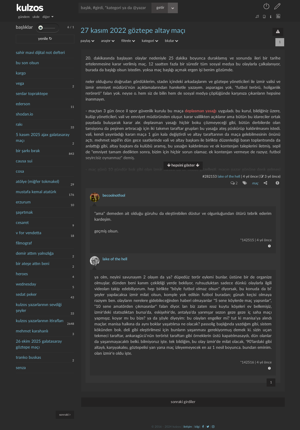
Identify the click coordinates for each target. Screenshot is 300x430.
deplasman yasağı (201, 111)
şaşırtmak (24, 212)
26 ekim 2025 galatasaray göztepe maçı (39, 344)
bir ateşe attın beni (32, 264)
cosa (20, 171)
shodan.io (24, 114)
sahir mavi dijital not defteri (40, 53)
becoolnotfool (114, 195)
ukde (36, 16)
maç (255, 183)
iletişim (187, 426)
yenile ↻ (45, 39)
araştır (108, 41)
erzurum (23, 202)
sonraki (65, 414)
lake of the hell (229, 176)
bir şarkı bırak (28, 151)
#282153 (209, 176)
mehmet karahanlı (32, 331)
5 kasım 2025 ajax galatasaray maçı (42, 138)
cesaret (22, 223)
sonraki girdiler (183, 401)
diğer (48, 16)
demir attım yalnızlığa (35, 253)
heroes (22, 274)
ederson (23, 104)
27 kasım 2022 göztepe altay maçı (133, 30)
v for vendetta (28, 233)
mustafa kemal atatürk (36, 192)
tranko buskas (28, 358)
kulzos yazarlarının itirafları (39, 321)
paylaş (87, 41)
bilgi (197, 426)
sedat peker (26, 295)
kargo (21, 73)
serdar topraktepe (32, 94)
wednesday (26, 284)
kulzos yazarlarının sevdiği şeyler (39, 308)
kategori (150, 41)
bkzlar (171, 41)
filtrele (128, 41)
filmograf (24, 243)
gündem (24, 16)
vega (20, 83)
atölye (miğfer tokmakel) (37, 182)
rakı (19, 125)
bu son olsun (27, 63)
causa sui (24, 161)
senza (21, 368)
